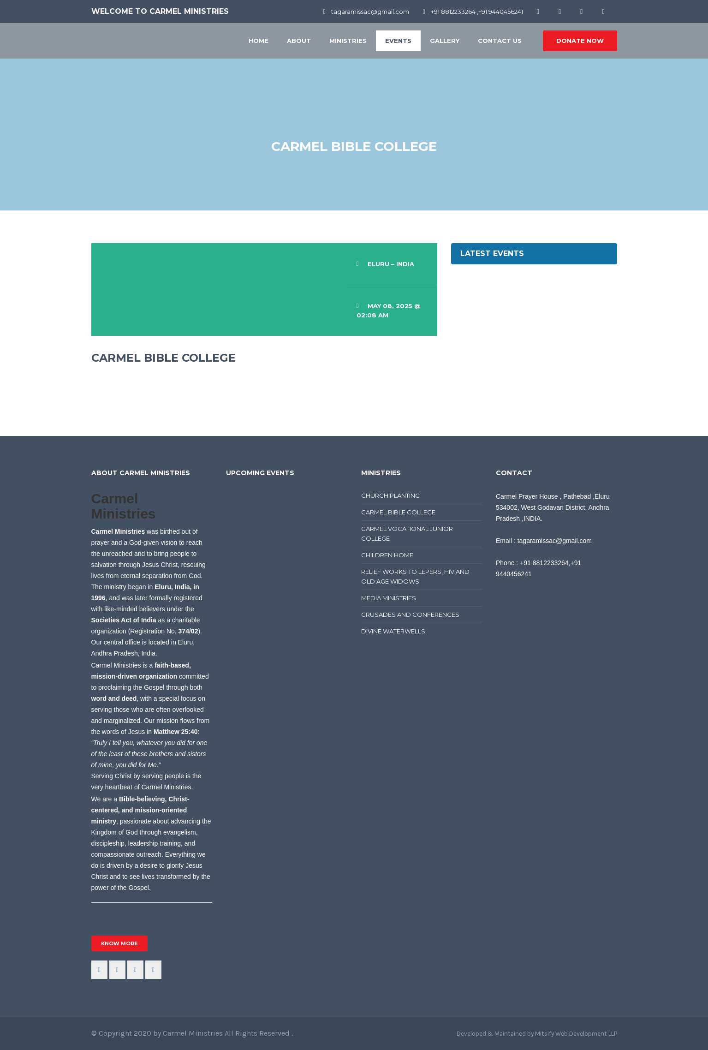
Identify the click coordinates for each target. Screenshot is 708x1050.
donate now (580, 40)
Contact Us (500, 40)
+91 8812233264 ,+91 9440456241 (473, 11)
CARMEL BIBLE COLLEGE (398, 512)
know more (119, 943)
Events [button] (398, 40)
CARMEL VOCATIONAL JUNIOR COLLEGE (407, 533)
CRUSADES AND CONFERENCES (410, 614)
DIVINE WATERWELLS (393, 631)
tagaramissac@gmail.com (366, 11)
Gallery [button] (444, 40)
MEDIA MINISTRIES (388, 598)
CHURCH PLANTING (390, 495)
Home (258, 40)
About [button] (299, 40)
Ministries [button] (348, 40)
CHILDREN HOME (387, 555)
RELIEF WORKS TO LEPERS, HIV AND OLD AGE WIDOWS (415, 576)
